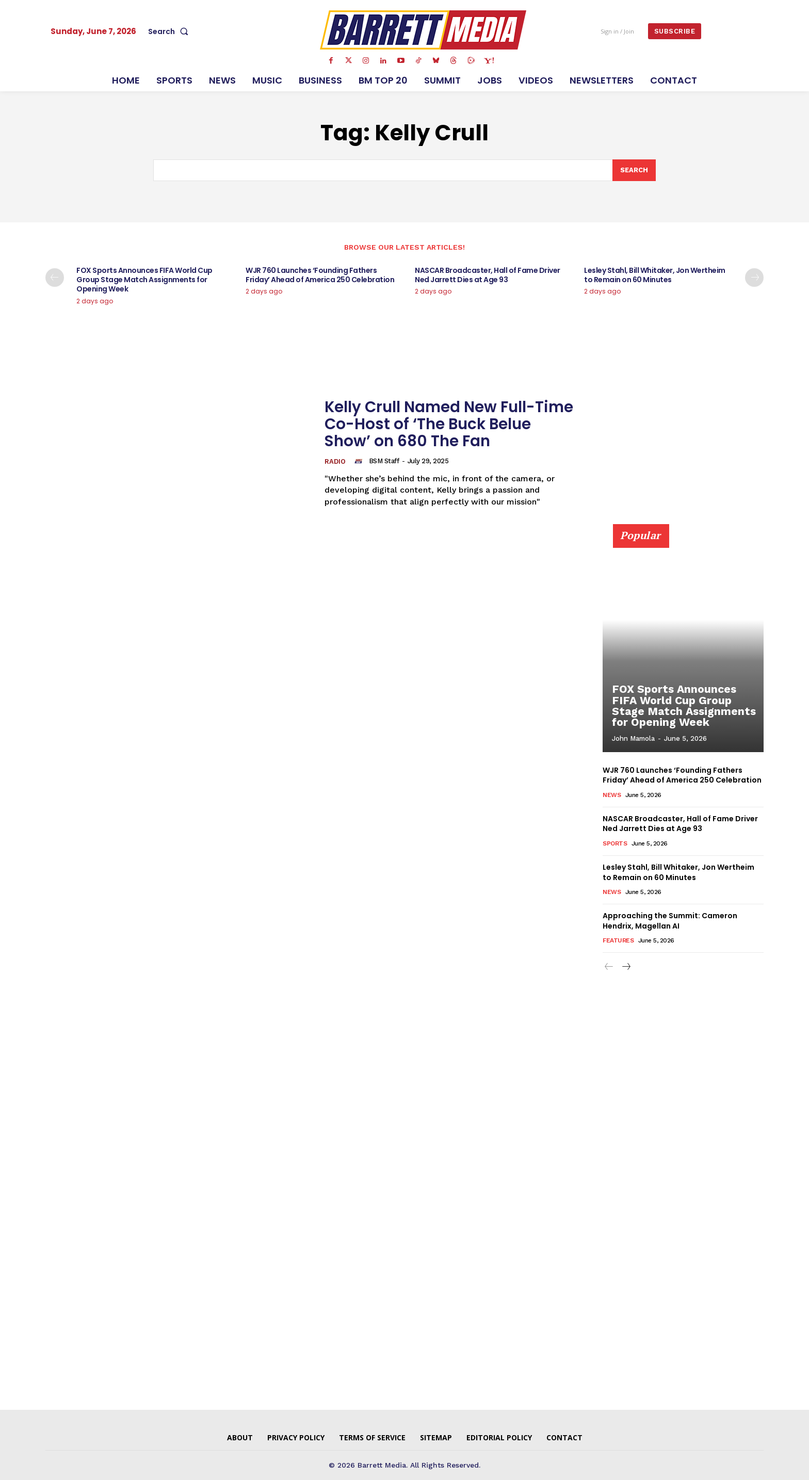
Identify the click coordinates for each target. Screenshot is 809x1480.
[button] (170, 31)
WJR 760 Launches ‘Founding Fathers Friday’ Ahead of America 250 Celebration (320, 275)
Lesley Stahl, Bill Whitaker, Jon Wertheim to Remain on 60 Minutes (654, 275)
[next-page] (754, 278)
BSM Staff (384, 461)
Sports (615, 843)
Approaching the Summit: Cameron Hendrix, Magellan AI (670, 921)
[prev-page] (54, 278)
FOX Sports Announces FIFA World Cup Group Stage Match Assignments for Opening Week (144, 280)
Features (618, 941)
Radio (335, 462)
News (612, 795)
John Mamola (633, 739)
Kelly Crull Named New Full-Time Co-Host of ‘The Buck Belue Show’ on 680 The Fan (451, 424)
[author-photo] (360, 461)
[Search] (634, 170)
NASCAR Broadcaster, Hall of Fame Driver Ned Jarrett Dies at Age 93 (487, 275)
